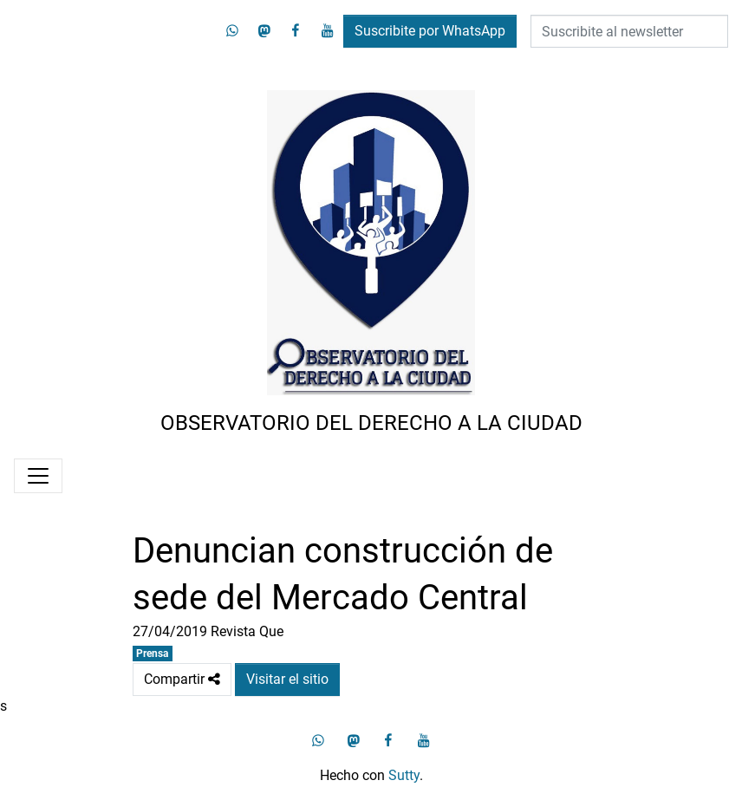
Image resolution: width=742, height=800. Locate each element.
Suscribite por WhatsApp (430, 31)
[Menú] (38, 476)
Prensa (152, 653)
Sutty (404, 775)
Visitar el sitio (287, 679)
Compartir (182, 679)
